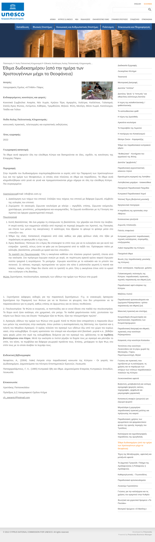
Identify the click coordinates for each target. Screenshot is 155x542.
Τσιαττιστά (122, 77)
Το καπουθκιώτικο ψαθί (128, 111)
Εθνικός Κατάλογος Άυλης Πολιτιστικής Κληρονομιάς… (68, 63)
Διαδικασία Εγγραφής (127, 65)
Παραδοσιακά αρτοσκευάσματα (132, 480)
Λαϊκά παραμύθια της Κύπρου (131, 248)
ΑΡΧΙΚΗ (53, 19)
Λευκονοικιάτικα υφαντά (128, 378)
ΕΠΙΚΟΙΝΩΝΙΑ (147, 19)
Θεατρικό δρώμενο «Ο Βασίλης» (132, 509)
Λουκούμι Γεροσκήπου (128, 486)
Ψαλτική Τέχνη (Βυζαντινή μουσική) (133, 199)
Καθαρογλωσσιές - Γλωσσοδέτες (132, 474)
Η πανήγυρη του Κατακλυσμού (131, 134)
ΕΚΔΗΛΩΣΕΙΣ (85, 19)
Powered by (135, 534)
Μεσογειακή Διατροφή (127, 82)
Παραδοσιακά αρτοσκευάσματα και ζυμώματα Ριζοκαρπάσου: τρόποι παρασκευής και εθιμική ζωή (133, 302)
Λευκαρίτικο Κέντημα (127, 71)
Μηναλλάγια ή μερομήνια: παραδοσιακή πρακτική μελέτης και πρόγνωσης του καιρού (133, 410)
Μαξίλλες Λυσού (125, 294)
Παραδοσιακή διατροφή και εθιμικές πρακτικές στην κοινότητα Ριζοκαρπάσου (133, 331)
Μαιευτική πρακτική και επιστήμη (132, 311)
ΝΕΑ (76, 19)
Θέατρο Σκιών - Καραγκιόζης (130, 139)
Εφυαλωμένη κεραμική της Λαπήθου (134, 176)
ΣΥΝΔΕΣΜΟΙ (134, 19)
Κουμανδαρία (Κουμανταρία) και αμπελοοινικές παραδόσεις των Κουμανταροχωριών (132, 320)
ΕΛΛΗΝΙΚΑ (148, 4)
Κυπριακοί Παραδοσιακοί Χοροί (132, 193)
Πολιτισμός (8, 63)
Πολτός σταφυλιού (126, 230)
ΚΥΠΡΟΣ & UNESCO (65, 19)
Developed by (142, 532)
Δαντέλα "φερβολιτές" (127, 162)
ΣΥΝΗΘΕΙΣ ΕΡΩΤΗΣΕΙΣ (119, 19)
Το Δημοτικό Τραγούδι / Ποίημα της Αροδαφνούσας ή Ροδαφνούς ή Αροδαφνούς (133, 466)
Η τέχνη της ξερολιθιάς (128, 117)
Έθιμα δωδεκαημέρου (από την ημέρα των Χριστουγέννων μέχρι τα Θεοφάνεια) (135, 445)
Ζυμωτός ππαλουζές (127, 225)
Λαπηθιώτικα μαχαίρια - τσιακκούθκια (134, 182)
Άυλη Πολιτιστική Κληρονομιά (29, 63)
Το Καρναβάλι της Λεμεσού (130, 128)
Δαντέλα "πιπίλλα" (126, 88)
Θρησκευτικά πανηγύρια (128, 205)
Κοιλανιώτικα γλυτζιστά (128, 219)
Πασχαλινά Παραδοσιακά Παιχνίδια (133, 188)
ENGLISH (137, 4)
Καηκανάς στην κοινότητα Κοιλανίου (134, 340)
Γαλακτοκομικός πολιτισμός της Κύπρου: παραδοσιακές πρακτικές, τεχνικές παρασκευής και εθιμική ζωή (134, 276)
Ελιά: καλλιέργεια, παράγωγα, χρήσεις (135, 268)
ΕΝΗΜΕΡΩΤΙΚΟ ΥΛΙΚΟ (101, 19)
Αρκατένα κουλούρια (127, 122)
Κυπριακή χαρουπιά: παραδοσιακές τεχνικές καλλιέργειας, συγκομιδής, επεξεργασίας (134, 239)
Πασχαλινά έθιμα (125, 253)
